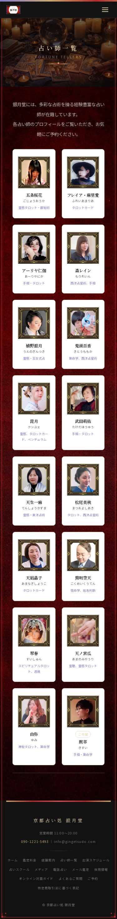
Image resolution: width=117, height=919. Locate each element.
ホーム (12, 860)
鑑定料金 (30, 860)
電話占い (60, 869)
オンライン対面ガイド (36, 878)
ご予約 (93, 878)
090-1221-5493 (35, 841)
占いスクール (19, 869)
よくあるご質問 (71, 878)
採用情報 (101, 869)
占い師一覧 (68, 860)
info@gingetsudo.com (75, 841)
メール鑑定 (80, 869)
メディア (41, 869)
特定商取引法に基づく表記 (58, 887)
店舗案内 (48, 860)
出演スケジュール (96, 860)
